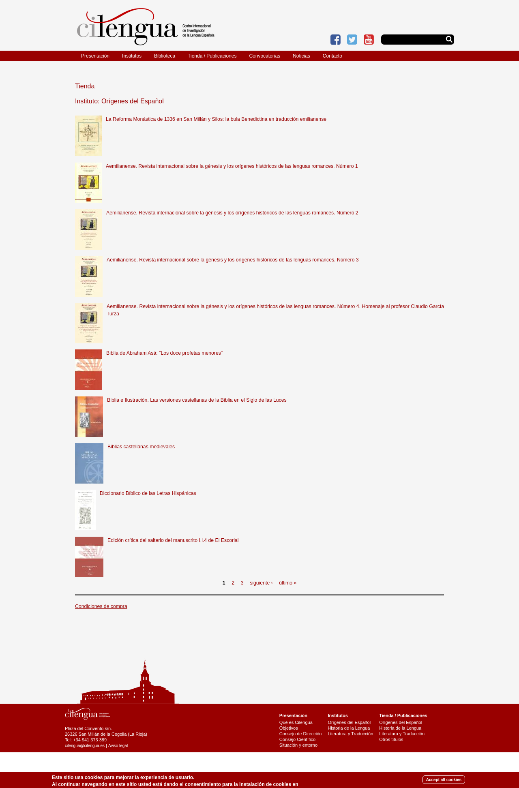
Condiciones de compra (101, 606)
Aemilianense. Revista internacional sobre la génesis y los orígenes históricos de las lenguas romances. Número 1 (232, 166)
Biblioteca (164, 56)
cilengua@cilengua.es (85, 745)
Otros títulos (391, 739)
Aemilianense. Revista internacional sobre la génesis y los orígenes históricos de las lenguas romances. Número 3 (233, 260)
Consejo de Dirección (300, 733)
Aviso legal (118, 745)
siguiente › (261, 583)
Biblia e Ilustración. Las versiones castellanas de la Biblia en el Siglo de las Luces (197, 400)
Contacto (332, 56)
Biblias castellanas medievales (141, 447)
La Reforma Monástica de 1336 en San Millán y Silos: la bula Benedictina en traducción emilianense (216, 119)
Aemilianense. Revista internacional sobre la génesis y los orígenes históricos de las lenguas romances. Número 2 (232, 213)
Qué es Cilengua (296, 722)
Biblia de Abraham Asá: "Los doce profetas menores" (164, 353)
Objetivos (288, 728)
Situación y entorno (298, 745)
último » (287, 583)
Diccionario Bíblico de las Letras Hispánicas (148, 493)
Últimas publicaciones (400, 764)
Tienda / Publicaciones (212, 56)
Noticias (301, 56)
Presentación (95, 56)
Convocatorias (264, 56)
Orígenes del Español (349, 722)
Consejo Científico (297, 739)
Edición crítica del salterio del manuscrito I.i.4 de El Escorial (172, 540)
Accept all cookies (443, 781)
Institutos (132, 56)
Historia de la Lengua (349, 728)
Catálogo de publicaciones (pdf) (410, 759)
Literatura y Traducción (350, 733)
